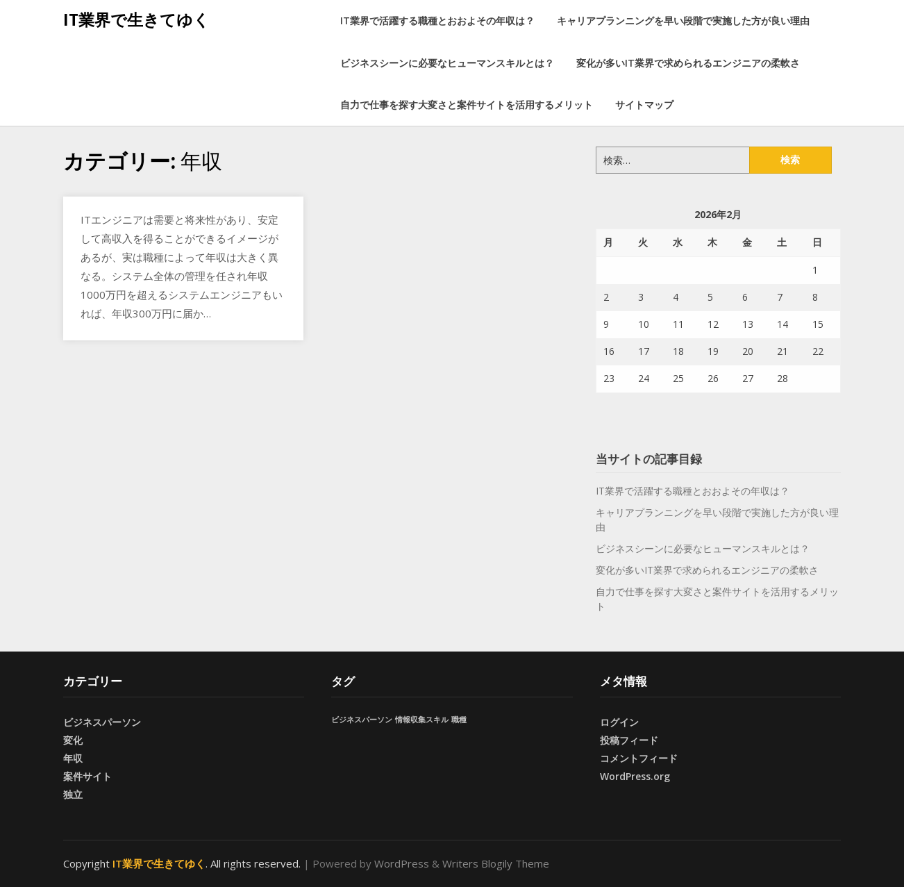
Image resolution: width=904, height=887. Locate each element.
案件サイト (87, 776)
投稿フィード (629, 740)
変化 (73, 740)
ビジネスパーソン (102, 722)
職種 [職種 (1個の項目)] (459, 719)
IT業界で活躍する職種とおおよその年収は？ (437, 20)
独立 (73, 794)
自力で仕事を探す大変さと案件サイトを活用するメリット (466, 104)
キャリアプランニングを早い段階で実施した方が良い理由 (683, 20)
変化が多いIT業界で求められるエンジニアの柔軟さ (688, 62)
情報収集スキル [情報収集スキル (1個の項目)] (422, 719)
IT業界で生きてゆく (136, 19)
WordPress (401, 863)
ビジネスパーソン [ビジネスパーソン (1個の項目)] (361, 719)
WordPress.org (635, 776)
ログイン (619, 722)
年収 (73, 758)
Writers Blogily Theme (495, 863)
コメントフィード (639, 758)
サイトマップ (644, 104)
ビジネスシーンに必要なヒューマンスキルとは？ (447, 62)
